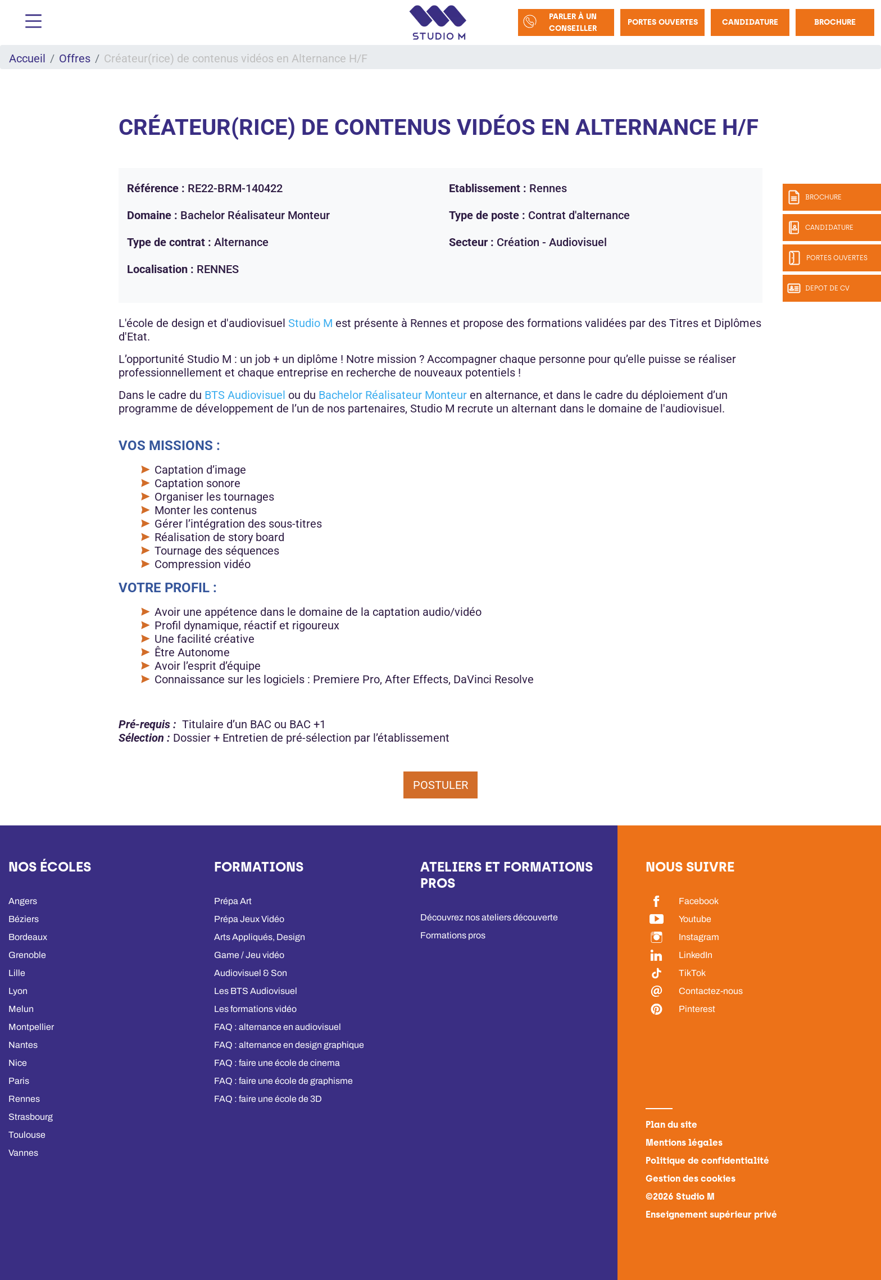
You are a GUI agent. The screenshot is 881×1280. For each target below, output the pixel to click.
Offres (74, 58)
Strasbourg (30, 1117)
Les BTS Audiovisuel (255, 991)
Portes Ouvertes (663, 22)
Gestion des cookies (690, 1178)
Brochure (835, 22)
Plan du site (671, 1124)
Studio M (310, 323)
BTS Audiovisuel (245, 395)
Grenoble (27, 955)
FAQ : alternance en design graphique (289, 1045)
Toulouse (27, 1135)
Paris (18, 1081)
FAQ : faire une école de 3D (268, 1099)
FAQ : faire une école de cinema (277, 1063)
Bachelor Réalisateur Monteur (393, 395)
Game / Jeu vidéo (249, 955)
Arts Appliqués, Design (259, 937)
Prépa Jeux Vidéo (249, 919)
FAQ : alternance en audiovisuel (277, 1027)
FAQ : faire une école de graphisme (283, 1081)
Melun (21, 1009)
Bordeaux (27, 937)
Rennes (24, 1099)
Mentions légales (684, 1142)
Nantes (23, 1045)
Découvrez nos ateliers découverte (489, 917)
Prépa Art (233, 901)
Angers (22, 901)
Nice (17, 1063)
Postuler (440, 785)
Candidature (750, 22)
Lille (16, 973)
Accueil (27, 58)
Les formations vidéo (255, 1009)
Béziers (23, 919)
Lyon (18, 991)
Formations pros (452, 935)
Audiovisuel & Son (250, 973)
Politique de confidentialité (707, 1160)
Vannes (23, 1153)
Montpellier (31, 1027)
